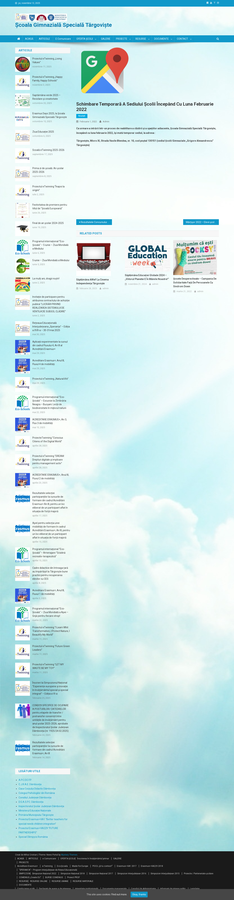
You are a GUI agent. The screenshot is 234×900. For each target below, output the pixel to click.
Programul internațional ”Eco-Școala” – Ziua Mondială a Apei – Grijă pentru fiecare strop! (50, 612)
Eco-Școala (62, 866)
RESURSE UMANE (60, 881)
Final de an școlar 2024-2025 (48, 223)
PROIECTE (121, 38)
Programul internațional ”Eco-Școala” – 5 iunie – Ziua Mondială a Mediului (50, 245)
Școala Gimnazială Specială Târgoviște (63, 25)
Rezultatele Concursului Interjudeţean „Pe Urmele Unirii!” (96, 222)
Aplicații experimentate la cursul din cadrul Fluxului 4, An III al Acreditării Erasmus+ (50, 345)
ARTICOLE (44, 38)
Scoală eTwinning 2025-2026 (48, 150)
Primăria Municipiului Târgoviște (36, 815)
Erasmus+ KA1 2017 (126, 866)
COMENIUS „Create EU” (30, 877)
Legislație (195, 888)
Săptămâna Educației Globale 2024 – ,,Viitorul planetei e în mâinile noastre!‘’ (147, 277)
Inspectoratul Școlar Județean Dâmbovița (41, 806)
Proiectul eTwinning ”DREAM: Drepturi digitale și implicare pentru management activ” (48, 460)
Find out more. (119, 894)
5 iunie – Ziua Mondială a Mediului (50, 260)
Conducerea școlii (26, 888)
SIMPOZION (24, 873)
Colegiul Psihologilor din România (37, 793)
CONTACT (182, 38)
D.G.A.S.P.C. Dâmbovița (31, 801)
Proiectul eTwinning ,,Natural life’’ (50, 378)
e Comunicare (63, 38)
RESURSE (140, 38)
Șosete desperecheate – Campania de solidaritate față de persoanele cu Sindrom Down (194, 282)
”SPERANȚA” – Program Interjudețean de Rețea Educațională (48, 870)
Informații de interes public (173, 888)
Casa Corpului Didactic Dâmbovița (37, 788)
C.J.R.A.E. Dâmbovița (30, 784)
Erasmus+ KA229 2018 (152, 866)
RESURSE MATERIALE (83, 881)
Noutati (81, 116)
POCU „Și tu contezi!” (102, 866)
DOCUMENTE (161, 38)
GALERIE (105, 38)
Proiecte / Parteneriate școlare (198, 873)
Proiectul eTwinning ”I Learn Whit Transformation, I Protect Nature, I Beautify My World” (51, 631)
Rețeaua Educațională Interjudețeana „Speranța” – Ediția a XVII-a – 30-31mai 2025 (51, 327)
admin (106, 121)
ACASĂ (29, 38)
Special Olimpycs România (33, 836)
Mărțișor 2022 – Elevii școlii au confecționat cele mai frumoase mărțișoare (202, 222)
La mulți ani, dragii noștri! (45, 278)
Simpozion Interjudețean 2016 (131, 873)
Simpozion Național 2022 (44, 873)
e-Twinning (47, 866)
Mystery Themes (69, 855)
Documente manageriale (115, 888)
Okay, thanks (139, 894)
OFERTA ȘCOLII (84, 38)
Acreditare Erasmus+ (27, 866)
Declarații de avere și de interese (55, 888)
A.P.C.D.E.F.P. (25, 780)
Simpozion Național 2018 (73, 873)
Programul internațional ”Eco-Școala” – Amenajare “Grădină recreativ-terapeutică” (48, 553)
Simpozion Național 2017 (101, 873)
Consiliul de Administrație (143, 888)
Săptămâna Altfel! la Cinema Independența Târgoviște (92, 281)
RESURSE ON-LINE (38, 881)
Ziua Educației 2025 (43, 131)
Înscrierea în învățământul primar (93, 858)
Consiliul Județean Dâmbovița (35, 797)
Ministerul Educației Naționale (35, 810)
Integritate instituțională (86, 888)
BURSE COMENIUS (54, 877)
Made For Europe (80, 866)
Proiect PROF (73, 877)
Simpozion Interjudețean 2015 (165, 873)
